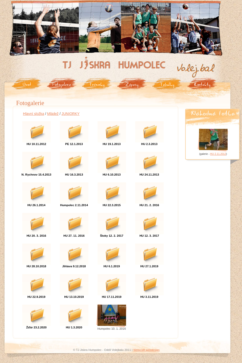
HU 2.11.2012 (218, 154)
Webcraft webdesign (146, 349)
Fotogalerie (61, 83)
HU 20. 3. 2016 (36, 223)
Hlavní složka (33, 114)
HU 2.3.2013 (149, 131)
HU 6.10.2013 (112, 162)
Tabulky (167, 83)
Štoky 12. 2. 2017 (112, 223)
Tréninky (97, 83)
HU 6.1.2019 (112, 254)
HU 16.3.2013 (74, 162)
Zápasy (132, 83)
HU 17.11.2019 (112, 284)
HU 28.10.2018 (36, 254)
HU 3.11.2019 (149, 284)
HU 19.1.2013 (112, 131)
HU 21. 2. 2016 (149, 193)
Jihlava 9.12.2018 (74, 254)
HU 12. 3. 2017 (149, 223)
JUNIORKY (71, 114)
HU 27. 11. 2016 (74, 223)
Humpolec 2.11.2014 (74, 193)
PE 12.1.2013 (74, 131)
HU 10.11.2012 (36, 131)
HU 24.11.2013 (149, 162)
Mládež (52, 114)
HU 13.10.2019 (74, 284)
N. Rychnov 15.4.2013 (36, 162)
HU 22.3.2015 (112, 193)
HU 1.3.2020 (74, 315)
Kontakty (202, 83)
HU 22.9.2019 (36, 284)
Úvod (27, 83)
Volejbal (182, 65)
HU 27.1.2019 (149, 254)
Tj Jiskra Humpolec (76, 58)
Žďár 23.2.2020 (36, 315)
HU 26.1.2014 (36, 193)
